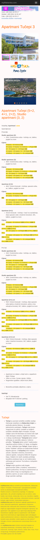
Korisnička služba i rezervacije (12, 18)
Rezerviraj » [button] (20, 405)
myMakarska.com (9, 3)
